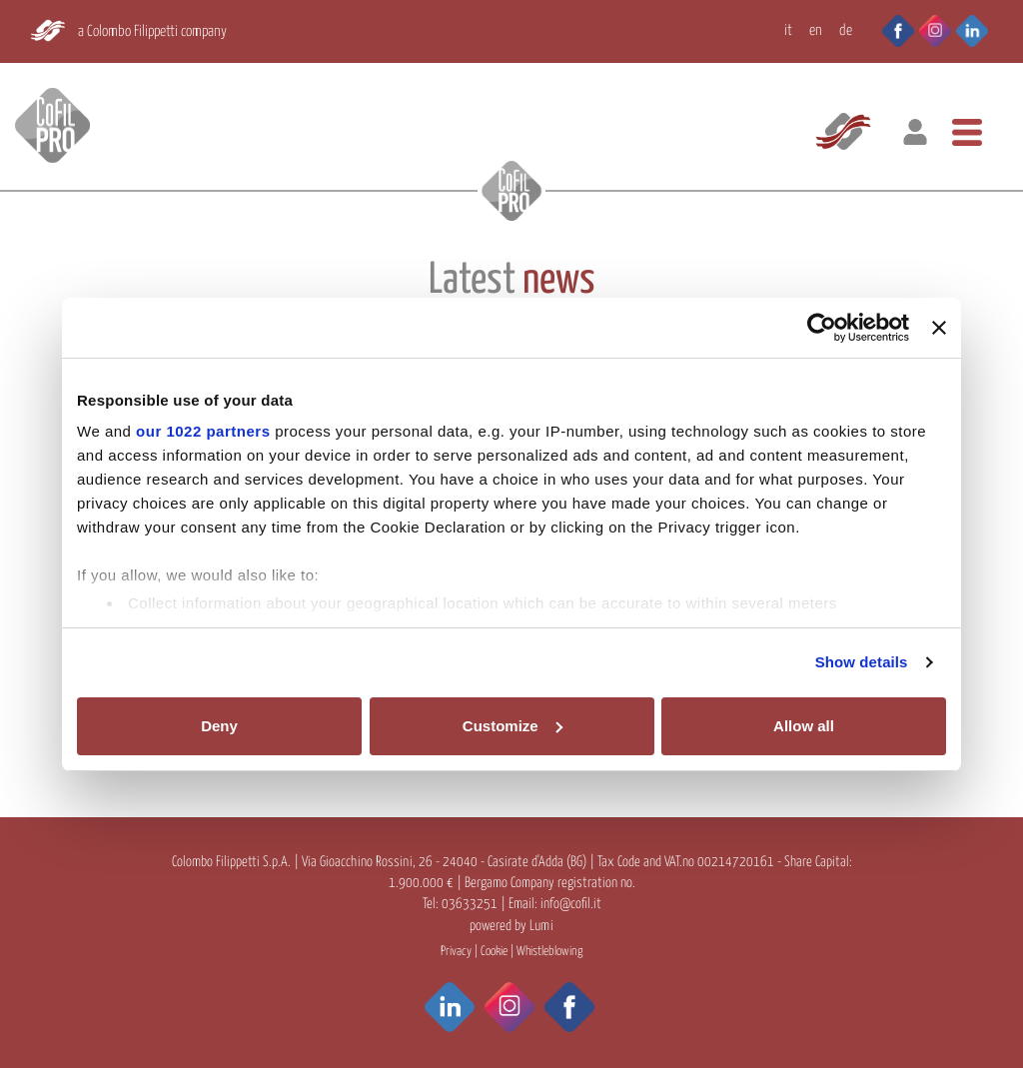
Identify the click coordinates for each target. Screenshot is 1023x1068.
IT (788, 30)
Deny (219, 725)
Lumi (541, 926)
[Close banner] (939, 328)
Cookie (494, 951)
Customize (512, 725)
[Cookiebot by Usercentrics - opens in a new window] (821, 328)
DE (845, 30)
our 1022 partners (203, 431)
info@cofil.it (570, 904)
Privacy (456, 951)
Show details (861, 661)
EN (815, 30)
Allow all (803, 725)
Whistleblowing (549, 951)
